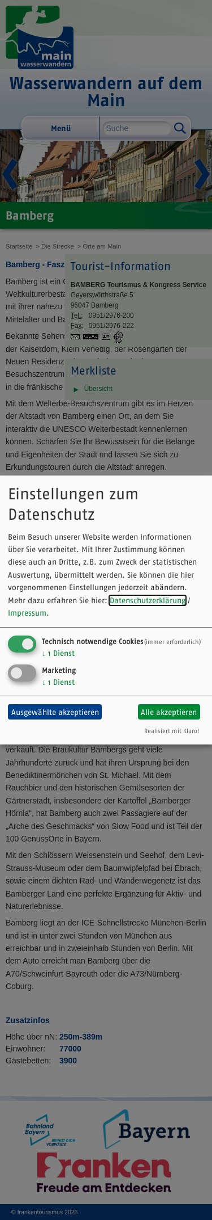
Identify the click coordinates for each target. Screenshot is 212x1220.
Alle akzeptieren (169, 712)
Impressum (27, 612)
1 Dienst (58, 653)
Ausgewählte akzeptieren (55, 712)
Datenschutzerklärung (147, 600)
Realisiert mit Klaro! (172, 730)
